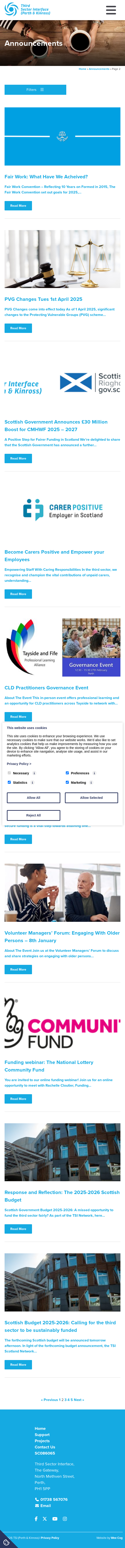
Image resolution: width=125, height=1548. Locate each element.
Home (82, 69)
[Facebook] (38, 1519)
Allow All (33, 798)
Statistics (17, 782)
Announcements (99, 69)
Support (42, 1435)
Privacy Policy (19, 764)
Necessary (18, 773)
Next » (79, 1399)
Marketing (76, 782)
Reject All (33, 815)
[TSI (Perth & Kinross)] (27, 15)
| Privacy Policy (49, 1538)
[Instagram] (66, 1519)
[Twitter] (47, 1519)
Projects (42, 1441)
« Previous (49, 1399)
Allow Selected (91, 798)
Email (45, 1506)
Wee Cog (117, 1538)
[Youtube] (57, 1519)
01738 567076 (54, 1499)
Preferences (77, 773)
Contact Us (45, 1447)
